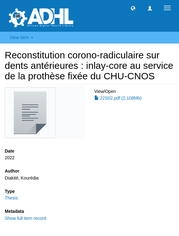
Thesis (11, 197)
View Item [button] (21, 37)
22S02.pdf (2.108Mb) (118, 98)
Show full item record (25, 218)
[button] (133, 8)
